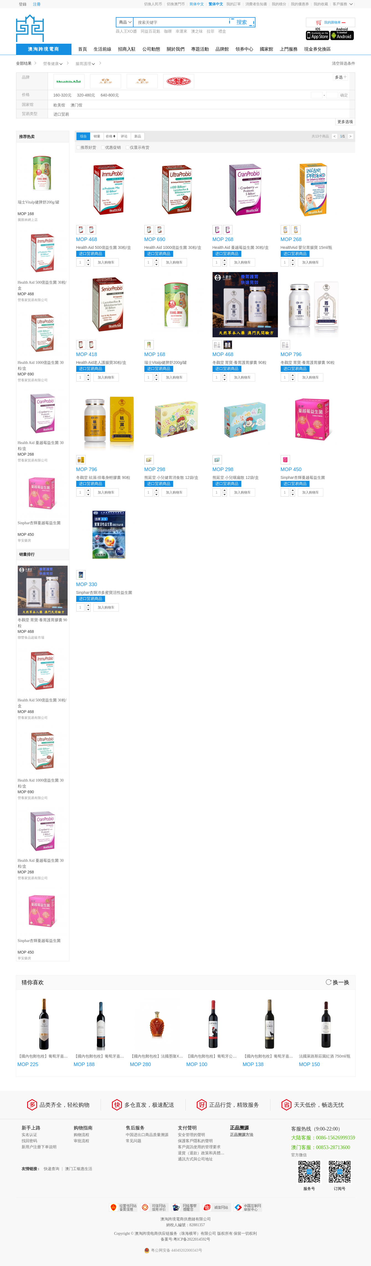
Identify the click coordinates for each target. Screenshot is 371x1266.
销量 (97, 136)
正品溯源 (239, 785)
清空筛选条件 (343, 63)
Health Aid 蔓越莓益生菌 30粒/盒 (241, 247)
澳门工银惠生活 (78, 826)
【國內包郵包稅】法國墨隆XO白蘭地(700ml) (168, 713)
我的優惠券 (300, 4)
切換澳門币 (176, 4)
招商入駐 (127, 49)
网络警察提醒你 (185, 864)
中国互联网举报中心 (248, 864)
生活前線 (102, 49)
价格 (110, 136)
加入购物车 (106, 262)
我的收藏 (321, 4)
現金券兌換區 (317, 49)
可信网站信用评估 (154, 864)
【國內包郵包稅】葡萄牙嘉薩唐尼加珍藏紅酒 (56, 713)
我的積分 (279, 4)
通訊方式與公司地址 (195, 816)
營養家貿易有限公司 (33, 248)
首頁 (82, 49)
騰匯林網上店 (28, 220)
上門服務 (289, 49)
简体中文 (197, 4)
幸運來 (181, 31)
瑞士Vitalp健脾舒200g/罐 (38, 202)
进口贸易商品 (90, 253)
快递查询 (51, 826)
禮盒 (222, 31)
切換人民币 (153, 4)
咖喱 (168, 31)
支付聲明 (187, 785)
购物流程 (81, 792)
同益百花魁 (150, 31)
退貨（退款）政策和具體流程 (203, 810)
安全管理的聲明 (191, 792)
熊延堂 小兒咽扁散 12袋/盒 (236, 477)
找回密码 (29, 798)
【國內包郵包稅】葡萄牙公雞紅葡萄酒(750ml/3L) (228, 713)
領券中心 (244, 49)
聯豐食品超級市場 (31, 380)
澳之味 (197, 31)
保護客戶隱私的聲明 (195, 798)
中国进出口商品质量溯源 (147, 792)
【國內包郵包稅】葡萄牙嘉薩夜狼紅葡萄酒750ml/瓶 (287, 713)
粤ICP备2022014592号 (192, 896)
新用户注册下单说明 (39, 804)
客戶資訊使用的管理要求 (199, 804)
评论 (124, 136)
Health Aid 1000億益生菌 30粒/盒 (172, 247)
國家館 (266, 49)
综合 (83, 136)
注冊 (37, 4)
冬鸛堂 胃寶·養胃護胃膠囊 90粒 (240, 362)
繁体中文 (216, 4)
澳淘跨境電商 (44, 49)
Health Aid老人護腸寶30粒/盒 (101, 362)
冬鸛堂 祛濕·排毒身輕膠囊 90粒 (103, 477)
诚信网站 (217, 864)
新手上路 (31, 785)
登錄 (23, 4)
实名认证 (29, 792)
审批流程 (81, 798)
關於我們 (176, 49)
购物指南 (83, 785)
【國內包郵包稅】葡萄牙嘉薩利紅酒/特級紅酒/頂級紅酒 (121, 713)
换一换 (338, 639)
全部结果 (24, 63)
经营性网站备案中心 (123, 864)
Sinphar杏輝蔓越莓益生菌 (39, 317)
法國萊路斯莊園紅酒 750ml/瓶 (324, 713)
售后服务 (135, 785)
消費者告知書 (256, 4)
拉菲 (210, 31)
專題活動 (200, 49)
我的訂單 (233, 4)
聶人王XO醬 (126, 31)
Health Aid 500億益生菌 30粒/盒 (103, 247)
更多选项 (345, 121)
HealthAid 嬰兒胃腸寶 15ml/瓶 (306, 247)
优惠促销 (111, 147)
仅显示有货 (137, 147)
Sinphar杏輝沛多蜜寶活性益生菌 (104, 592)
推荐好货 (86, 147)
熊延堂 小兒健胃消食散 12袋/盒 (171, 477)
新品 (137, 136)
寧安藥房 (24, 335)
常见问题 (133, 798)
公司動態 (151, 49)
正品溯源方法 (241, 792)
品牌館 (222, 49)
